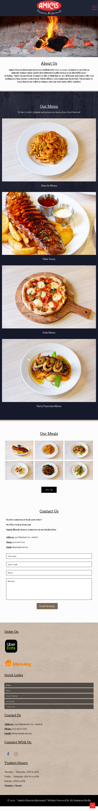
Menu (8, 690)
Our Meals (10, 701)
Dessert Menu (11, 696)
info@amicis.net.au (20, 547)
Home (8, 685)
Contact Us (10, 707)
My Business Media (80, 800)
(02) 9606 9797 (18, 542)
